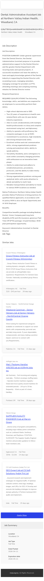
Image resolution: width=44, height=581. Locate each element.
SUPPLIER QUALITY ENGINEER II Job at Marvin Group (18, 419)
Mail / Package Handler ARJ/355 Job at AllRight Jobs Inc (19, 367)
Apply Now (22, 515)
